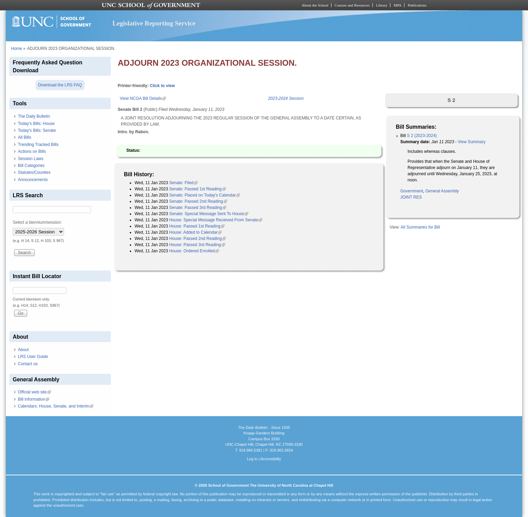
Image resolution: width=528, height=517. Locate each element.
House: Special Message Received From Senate (216, 220)
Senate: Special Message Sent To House (209, 213)
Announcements (33, 179)
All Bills (24, 137)
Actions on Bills (32, 151)
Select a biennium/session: (37, 222)
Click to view (162, 85)
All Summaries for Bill (420, 227)
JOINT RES (411, 197)
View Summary (471, 141)
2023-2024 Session (286, 98)
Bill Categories (31, 165)
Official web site (34, 392)
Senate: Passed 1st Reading (197, 189)
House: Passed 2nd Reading (197, 238)
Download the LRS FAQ (60, 85)
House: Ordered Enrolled (194, 251)
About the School (315, 5)
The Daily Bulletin (34, 116)
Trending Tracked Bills (38, 144)
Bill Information (33, 399)
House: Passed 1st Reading (197, 226)
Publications (417, 5)
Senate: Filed (183, 182)
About (23, 349)
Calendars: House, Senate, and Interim (55, 406)
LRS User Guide (33, 356)
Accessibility (270, 459)
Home (16, 48)
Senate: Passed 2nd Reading (198, 201)
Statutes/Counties (34, 172)
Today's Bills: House (36, 123)
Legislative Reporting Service (154, 23)
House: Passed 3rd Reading (197, 244)
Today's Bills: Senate (37, 130)
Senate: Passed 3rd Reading (197, 207)
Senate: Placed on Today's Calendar (204, 195)
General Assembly (442, 191)
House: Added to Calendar (195, 232)
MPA (397, 5)
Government (411, 191)
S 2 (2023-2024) (422, 135)
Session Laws (30, 158)
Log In (252, 459)
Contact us (28, 363)
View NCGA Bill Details (143, 98)
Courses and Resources (352, 5)
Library (381, 5)
